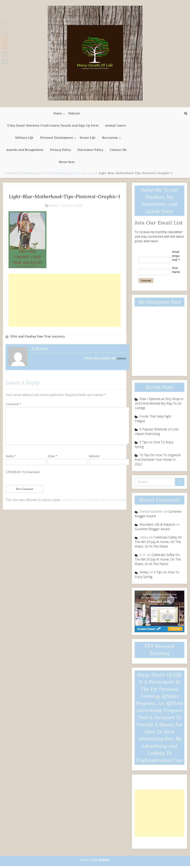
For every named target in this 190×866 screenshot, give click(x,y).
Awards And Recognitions (25, 150)
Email (52, 456)
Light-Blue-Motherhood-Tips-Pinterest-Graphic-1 (64, 196)
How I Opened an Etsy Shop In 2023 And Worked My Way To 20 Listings (159, 403)
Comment (13, 404)
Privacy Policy (60, 150)
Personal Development (56, 137)
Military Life (24, 137)
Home (57, 113)
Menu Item (67, 162)
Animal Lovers (115, 125)
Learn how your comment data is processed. (94, 500)
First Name (176, 270)
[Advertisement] (65, 300)
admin (54, 205)
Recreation (110, 137)
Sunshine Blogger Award (152, 529)
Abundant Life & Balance (157, 524)
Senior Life (88, 137)
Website (94, 456)
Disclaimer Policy (90, 150)
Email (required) (176, 256)
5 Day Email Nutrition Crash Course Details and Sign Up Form (53, 125)
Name (11, 456)
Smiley (143, 572)
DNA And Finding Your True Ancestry (37, 336)
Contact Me (118, 150)
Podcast (74, 113)
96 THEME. (102, 860)
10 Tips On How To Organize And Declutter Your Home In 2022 (158, 459)
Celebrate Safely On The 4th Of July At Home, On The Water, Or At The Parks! (158, 542)
